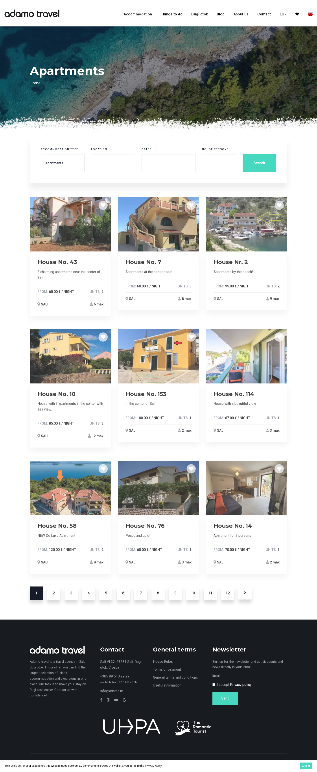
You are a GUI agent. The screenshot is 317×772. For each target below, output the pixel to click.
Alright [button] (306, 766)
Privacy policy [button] (153, 766)
